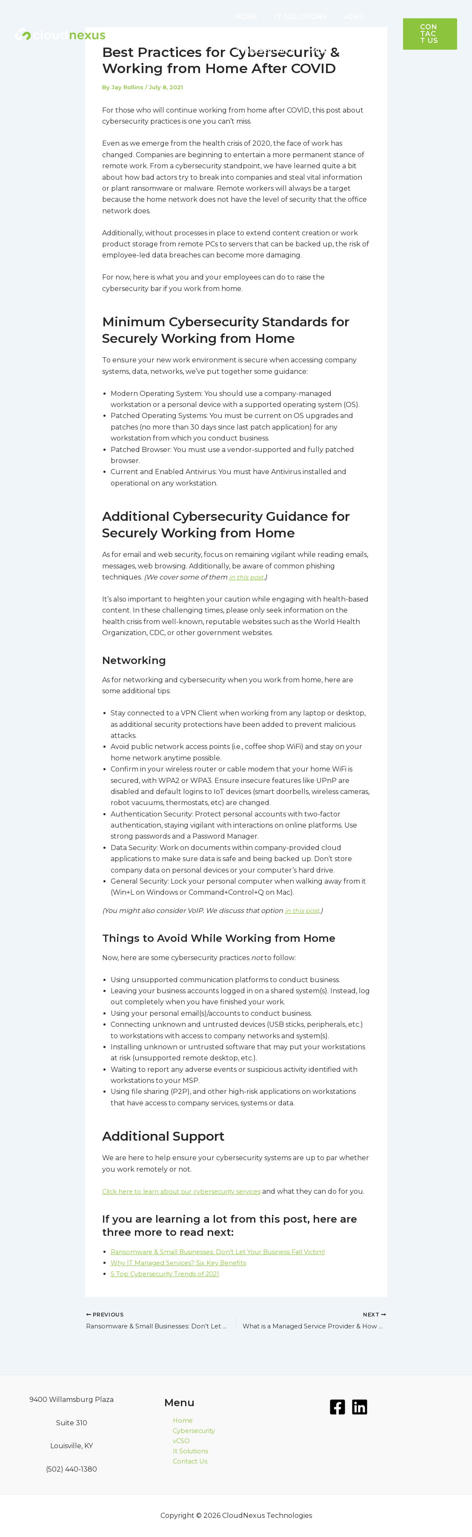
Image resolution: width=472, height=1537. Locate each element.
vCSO (345, 17)
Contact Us (183, 1466)
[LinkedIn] (359, 1407)
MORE (321, 51)
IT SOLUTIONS (295, 17)
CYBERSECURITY (263, 51)
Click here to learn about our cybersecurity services (189, 1191)
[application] (331, 51)
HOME (245, 17)
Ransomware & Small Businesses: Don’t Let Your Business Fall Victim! (226, 1263)
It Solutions (183, 1454)
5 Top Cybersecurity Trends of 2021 (170, 1285)
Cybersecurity (188, 1432)
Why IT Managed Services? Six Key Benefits (184, 1274)
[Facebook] (337, 1407)
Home (174, 1421)
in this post (247, 577)
